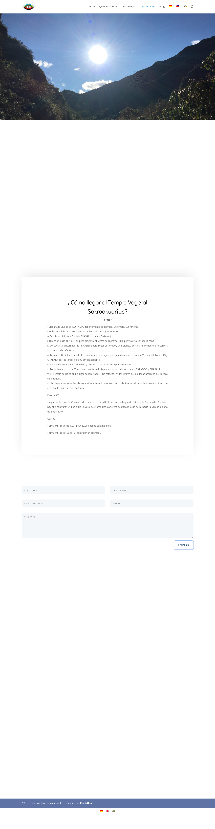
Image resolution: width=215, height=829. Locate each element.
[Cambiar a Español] (101, 820)
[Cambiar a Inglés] (177, 9)
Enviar (183, 554)
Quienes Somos (108, 7)
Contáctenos (147, 7)
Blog (162, 7)
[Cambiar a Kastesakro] (185, 9)
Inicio (92, 7)
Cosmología (129, 7)
